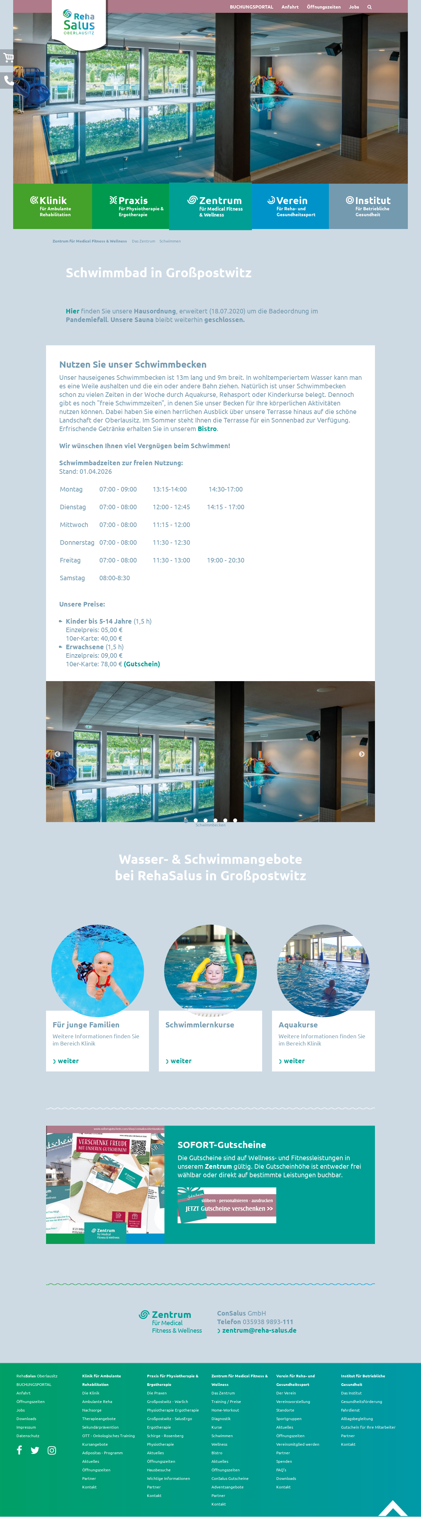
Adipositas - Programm (102, 1452)
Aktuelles (90, 1461)
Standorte (285, 1410)
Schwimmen (222, 1435)
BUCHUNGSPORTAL (251, 7)
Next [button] (363, 754)
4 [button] (215, 820)
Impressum (26, 1427)
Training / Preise (226, 1401)
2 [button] (195, 820)
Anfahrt (290, 7)
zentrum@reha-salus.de (259, 1330)
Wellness (219, 1444)
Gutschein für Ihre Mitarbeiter (368, 1427)
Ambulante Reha (97, 1401)
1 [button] (186, 820)
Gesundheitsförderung (361, 1401)
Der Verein (286, 1392)
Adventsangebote (227, 1486)
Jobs (354, 7)
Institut (378, 206)
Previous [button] (58, 754)
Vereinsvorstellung (293, 1401)
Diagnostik (221, 1418)
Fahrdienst (350, 1410)
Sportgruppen (289, 1418)
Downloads (26, 1418)
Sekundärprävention (100, 1427)
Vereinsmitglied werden (297, 1444)
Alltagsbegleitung (357, 1418)
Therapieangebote (99, 1418)
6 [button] (235, 820)
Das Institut (351, 1392)
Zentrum (222, 206)
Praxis (141, 206)
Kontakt (89, 1486)
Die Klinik (90, 1392)
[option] (210, 98)
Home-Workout (225, 1410)
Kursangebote (95, 1444)
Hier (72, 311)
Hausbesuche (159, 1469)
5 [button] (225, 820)
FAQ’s (281, 1469)
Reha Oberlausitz (37, 1375)
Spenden (284, 1461)
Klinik (62, 206)
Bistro (207, 428)
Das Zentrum (223, 1392)
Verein (299, 206)
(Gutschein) (142, 663)
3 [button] (205, 820)
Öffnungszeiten (324, 7)
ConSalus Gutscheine (230, 1478)
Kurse (216, 1427)
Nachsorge (92, 1410)
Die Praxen (157, 1392)
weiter (68, 1060)
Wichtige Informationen (168, 1478)
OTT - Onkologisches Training (108, 1435)
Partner (89, 1478)
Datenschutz (27, 1435)
